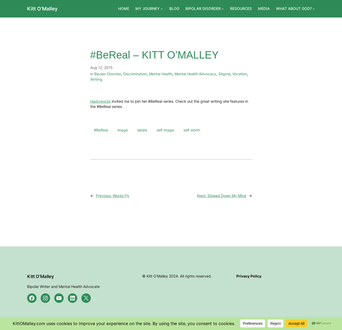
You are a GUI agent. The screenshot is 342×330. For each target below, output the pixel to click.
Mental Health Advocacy (195, 74)
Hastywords (100, 101)
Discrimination (135, 74)
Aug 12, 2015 (101, 67)
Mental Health (160, 74)
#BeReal (101, 130)
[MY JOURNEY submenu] (162, 9)
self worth (191, 130)
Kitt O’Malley (42, 8)
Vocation (239, 74)
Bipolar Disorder (107, 74)
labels (142, 130)
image (122, 130)
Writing (96, 79)
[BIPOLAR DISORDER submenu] (222, 9)
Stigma (224, 74)
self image (165, 130)
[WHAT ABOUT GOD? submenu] (314, 9)
